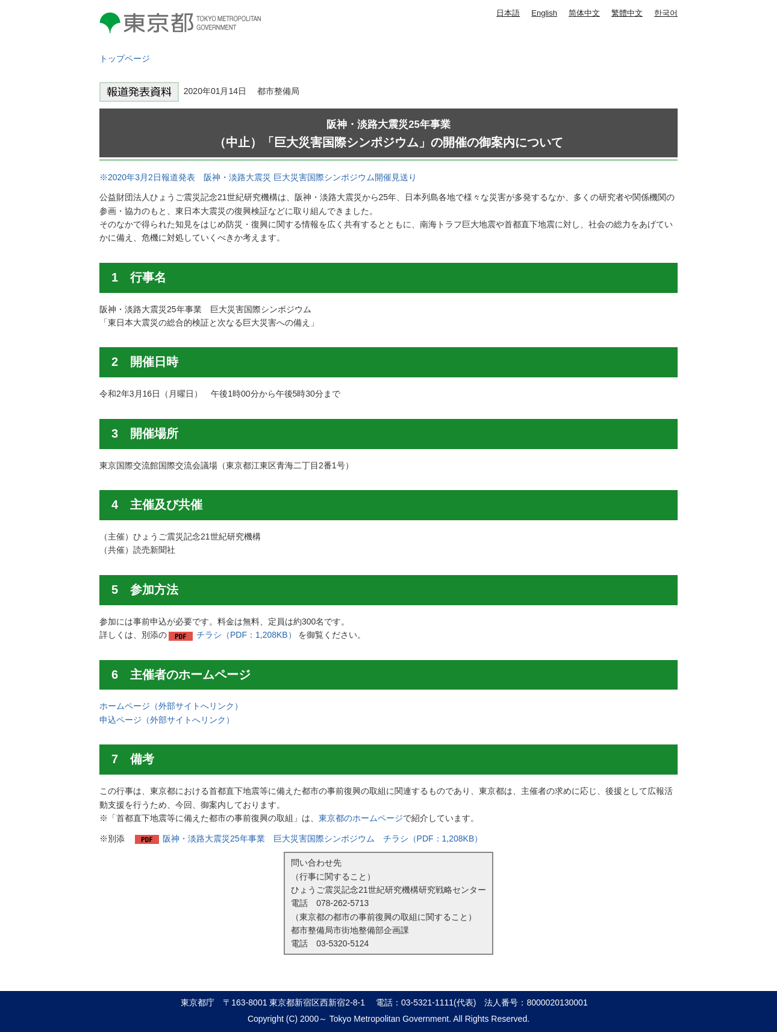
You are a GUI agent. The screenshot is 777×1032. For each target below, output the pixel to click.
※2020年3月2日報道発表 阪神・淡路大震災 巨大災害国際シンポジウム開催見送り (258, 177)
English (544, 12)
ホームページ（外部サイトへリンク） (171, 706)
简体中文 (584, 12)
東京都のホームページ (361, 818)
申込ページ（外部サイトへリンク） (166, 720)
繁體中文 (627, 12)
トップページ (124, 58)
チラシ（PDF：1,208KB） (246, 635)
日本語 (508, 12)
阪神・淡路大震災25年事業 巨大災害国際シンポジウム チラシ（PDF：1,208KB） (322, 838)
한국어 (666, 12)
